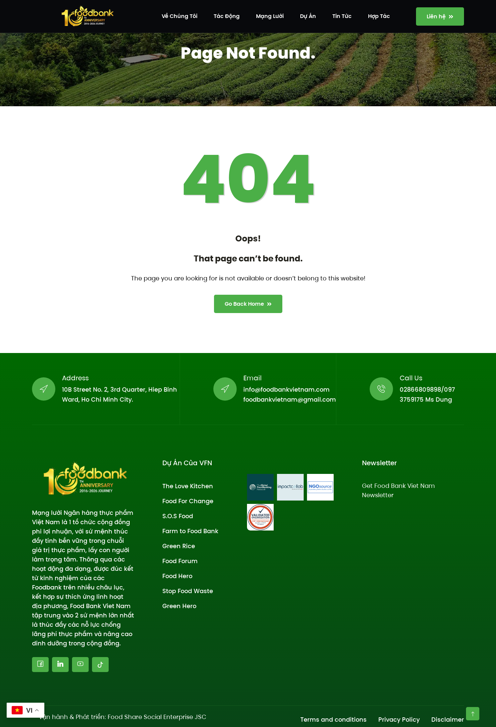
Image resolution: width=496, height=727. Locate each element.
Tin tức (342, 16)
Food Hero (177, 576)
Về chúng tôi (179, 16)
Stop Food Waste (187, 591)
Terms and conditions (333, 719)
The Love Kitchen (187, 486)
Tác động (227, 16)
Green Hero (179, 606)
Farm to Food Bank (190, 531)
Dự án (308, 16)
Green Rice (178, 546)
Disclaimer (447, 719)
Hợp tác (379, 16)
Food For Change (187, 501)
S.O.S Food (177, 516)
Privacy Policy (399, 719)
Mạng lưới (270, 16)
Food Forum (180, 561)
